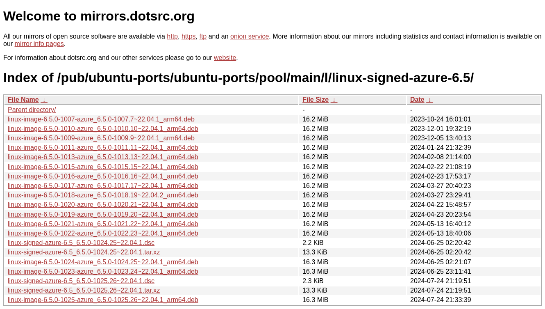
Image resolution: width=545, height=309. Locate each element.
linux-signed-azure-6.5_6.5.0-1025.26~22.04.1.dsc (81, 280)
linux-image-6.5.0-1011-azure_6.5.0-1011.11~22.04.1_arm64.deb (103, 147)
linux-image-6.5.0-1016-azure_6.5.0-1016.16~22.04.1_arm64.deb (103, 176)
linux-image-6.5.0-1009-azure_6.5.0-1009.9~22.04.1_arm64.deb (101, 138)
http (172, 36)
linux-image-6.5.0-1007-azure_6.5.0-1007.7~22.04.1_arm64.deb (101, 119)
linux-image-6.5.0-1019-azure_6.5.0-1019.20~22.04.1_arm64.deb (103, 214)
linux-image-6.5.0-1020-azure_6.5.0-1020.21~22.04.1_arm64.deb (103, 204)
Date (417, 99)
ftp (203, 36)
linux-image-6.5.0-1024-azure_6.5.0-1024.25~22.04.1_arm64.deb (103, 262)
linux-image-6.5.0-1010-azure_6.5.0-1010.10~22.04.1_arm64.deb (103, 128)
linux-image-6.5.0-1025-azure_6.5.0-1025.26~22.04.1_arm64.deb (103, 299)
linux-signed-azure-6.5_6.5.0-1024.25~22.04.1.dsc (81, 242)
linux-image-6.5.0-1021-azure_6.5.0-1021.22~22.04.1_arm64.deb (103, 223)
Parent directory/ (32, 109)
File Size (315, 99)
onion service (249, 36)
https (189, 36)
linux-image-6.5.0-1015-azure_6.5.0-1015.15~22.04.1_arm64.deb (103, 166)
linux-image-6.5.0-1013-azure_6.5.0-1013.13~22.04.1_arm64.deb (103, 156)
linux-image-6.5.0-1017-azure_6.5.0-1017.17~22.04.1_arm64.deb (103, 185)
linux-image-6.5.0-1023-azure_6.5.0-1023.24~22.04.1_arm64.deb (103, 271)
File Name (23, 99)
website (225, 57)
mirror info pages (39, 43)
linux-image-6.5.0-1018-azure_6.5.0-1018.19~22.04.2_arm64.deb (103, 195)
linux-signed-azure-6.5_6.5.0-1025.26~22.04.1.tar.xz (84, 290)
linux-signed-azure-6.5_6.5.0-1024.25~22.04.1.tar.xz (84, 252)
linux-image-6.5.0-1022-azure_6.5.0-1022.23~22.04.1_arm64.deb (103, 233)
